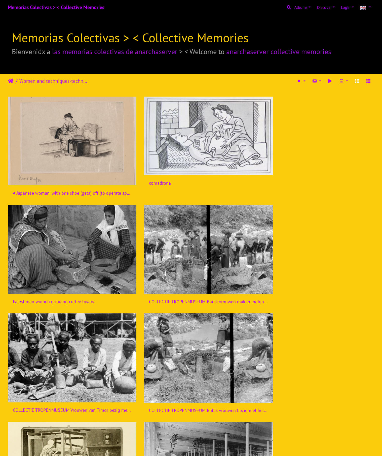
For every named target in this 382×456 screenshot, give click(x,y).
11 (209, 426)
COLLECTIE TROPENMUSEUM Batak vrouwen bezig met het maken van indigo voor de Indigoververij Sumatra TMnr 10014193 (144, 242)
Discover (324, 7)
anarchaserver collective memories (278, 51)
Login (346, 7)
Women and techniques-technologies (54, 81)
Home (11, 81)
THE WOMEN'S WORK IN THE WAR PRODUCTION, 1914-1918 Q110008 (144, 400)
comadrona (117, 156)
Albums (301, 7)
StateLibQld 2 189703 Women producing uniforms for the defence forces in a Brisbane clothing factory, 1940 (331, 321)
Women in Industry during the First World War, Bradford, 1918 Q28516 (238, 321)
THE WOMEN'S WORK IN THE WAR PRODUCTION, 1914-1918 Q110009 (238, 400)
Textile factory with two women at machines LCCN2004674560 (331, 242)
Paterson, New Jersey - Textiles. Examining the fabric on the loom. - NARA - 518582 (51, 400)
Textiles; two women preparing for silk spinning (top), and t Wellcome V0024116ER (51, 321)
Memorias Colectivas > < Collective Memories (56, 7)
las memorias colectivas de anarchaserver (114, 51)
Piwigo (201, 445)
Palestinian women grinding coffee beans (238, 163)
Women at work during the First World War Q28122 (144, 321)
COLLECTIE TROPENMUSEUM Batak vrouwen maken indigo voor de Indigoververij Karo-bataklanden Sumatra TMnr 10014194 (331, 164)
